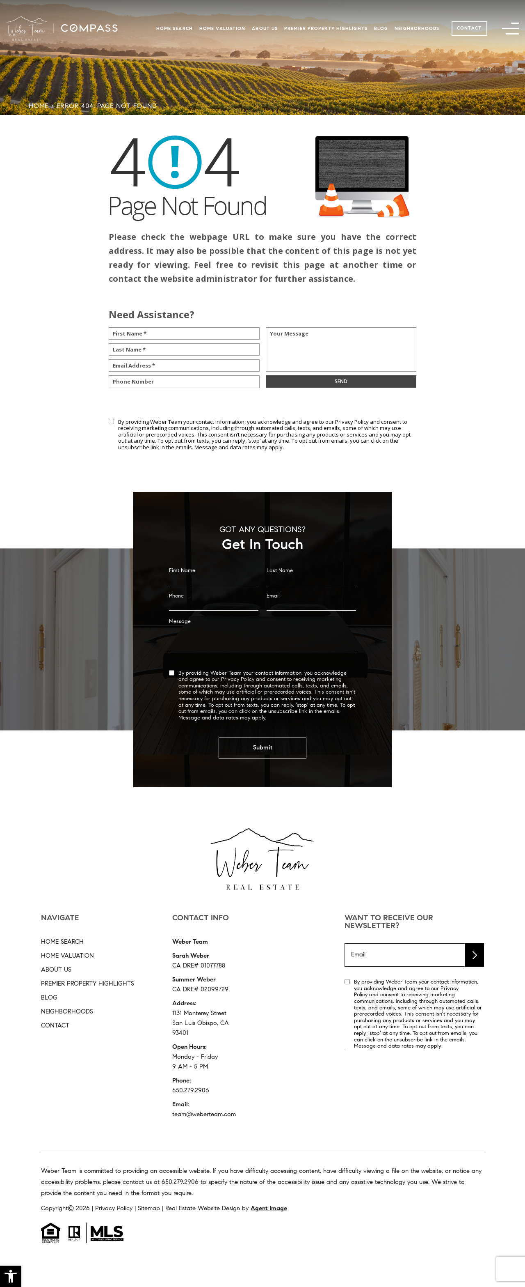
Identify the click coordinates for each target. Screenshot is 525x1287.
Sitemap (149, 1209)
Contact (469, 28)
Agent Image (269, 1209)
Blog (381, 29)
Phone (176, 607)
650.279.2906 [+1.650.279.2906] (190, 1091)
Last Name (280, 581)
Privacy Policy (352, 421)
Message (180, 632)
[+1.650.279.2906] (180, 1182)
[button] (10, 1276)
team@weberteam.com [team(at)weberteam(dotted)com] (204, 1115)
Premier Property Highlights (326, 29)
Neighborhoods (417, 29)
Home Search (174, 29)
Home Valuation (222, 29)
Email (273, 607)
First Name (182, 581)
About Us (265, 29)
